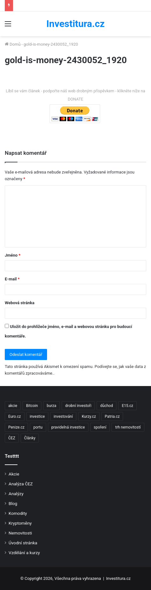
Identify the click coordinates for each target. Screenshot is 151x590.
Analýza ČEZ (21, 483)
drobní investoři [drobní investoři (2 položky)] (78, 405)
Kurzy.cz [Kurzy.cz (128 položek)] (89, 416)
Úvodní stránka (23, 542)
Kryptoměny (20, 523)
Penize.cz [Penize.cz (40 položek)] (16, 427)
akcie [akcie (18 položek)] (12, 405)
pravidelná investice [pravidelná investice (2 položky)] (68, 427)
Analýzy (16, 493)
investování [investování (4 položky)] (63, 416)
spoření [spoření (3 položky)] (100, 427)
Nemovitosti (20, 532)
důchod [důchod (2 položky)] (106, 405)
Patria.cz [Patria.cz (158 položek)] (112, 416)
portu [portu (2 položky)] (37, 427)
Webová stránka (19, 302)
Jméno (12, 255)
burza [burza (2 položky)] (51, 405)
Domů (13, 44)
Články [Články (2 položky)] (30, 438)
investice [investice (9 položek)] (37, 416)
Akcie (14, 473)
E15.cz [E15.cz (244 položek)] (127, 405)
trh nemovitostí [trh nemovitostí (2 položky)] (128, 427)
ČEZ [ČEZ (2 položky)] (11, 438)
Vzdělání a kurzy (24, 552)
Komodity (18, 513)
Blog (13, 503)
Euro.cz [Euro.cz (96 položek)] (14, 416)
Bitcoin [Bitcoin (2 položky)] (32, 405)
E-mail (12, 279)
